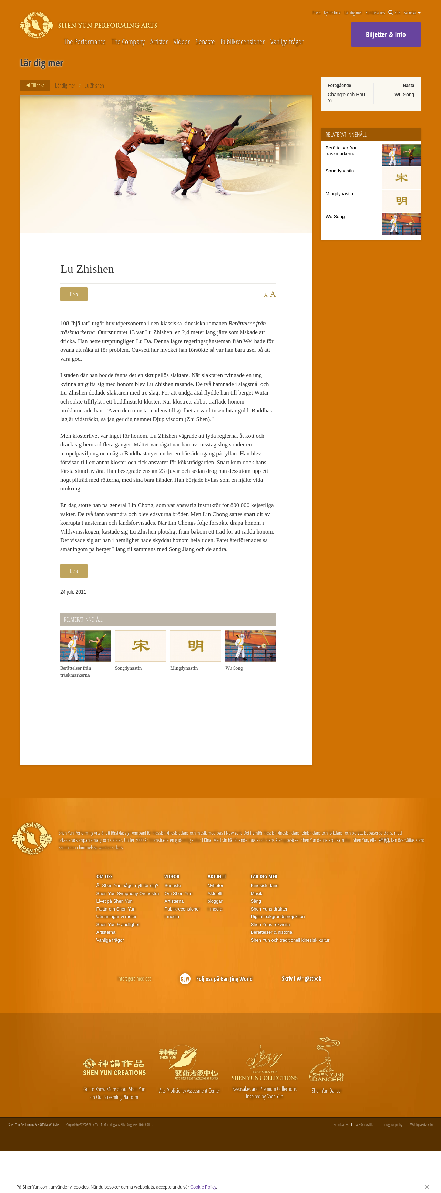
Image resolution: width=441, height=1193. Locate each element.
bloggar (215, 942)
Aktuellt (217, 917)
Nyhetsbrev (332, 13)
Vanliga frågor (287, 41)
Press (316, 13)
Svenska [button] (412, 13)
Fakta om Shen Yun (116, 950)
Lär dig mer (353, 13)
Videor (182, 41)
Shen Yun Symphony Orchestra (127, 934)
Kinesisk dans (264, 926)
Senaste (205, 41)
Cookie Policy (203, 1187)
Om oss (104, 917)
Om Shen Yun (178, 934)
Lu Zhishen (94, 85)
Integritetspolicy (393, 1166)
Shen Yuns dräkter (269, 950)
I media (171, 958)
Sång (256, 942)
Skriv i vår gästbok (301, 1020)
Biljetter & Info (386, 34)
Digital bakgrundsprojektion (278, 958)
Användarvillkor (366, 1166)
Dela (74, 294)
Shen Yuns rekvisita (270, 965)
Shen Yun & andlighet (118, 965)
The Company (128, 41)
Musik (257, 934)
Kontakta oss (375, 13)
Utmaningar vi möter (116, 958)
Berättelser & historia (272, 973)
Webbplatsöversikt (421, 1166)
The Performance (85, 41)
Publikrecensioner (242, 41)
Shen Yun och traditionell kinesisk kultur (290, 981)
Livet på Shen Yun (114, 942)
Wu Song (404, 94)
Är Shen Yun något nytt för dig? (127, 926)
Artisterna (106, 973)
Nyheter (216, 926)
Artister (159, 41)
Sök (394, 13)
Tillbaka (33, 85)
